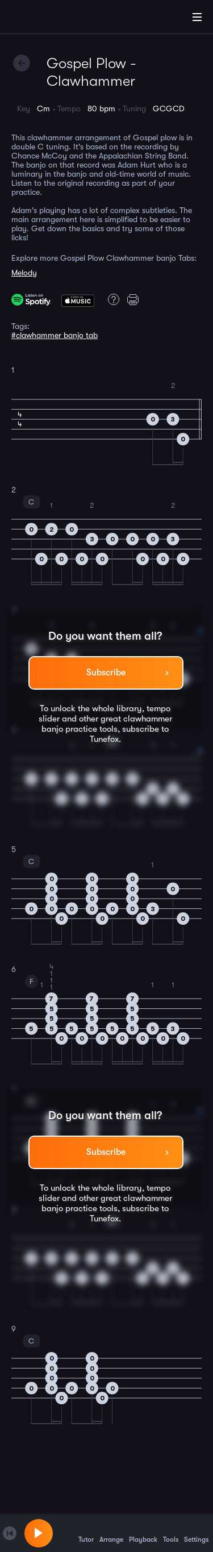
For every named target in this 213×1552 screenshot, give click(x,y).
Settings (196, 1532)
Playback (143, 1532)
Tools (170, 1532)
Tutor (86, 1532)
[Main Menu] (197, 17)
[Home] (45, 18)
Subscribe (106, 672)
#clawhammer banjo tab (54, 335)
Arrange (111, 1532)
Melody (24, 272)
